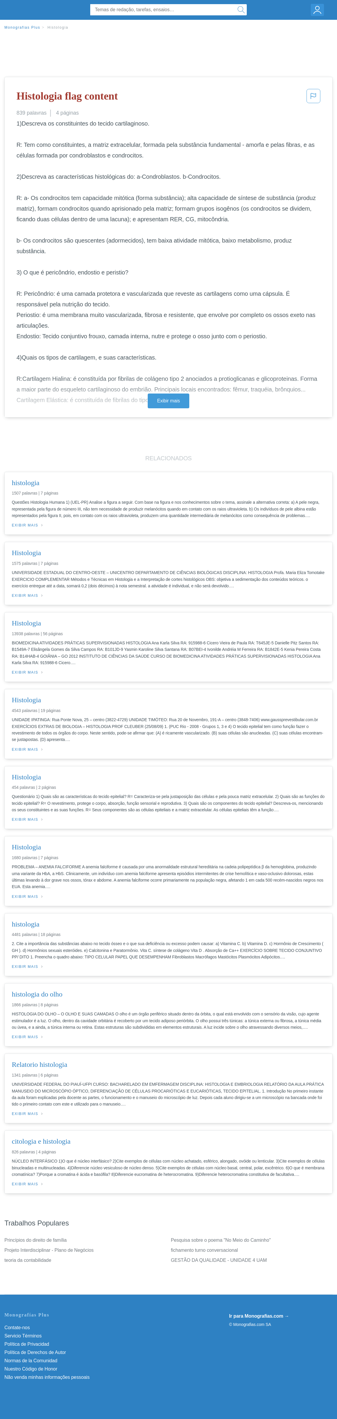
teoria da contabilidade (27, 1260)
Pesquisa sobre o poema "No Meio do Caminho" (221, 1240)
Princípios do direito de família (35, 1240)
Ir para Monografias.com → (259, 1316)
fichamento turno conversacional (204, 1250)
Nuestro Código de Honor (30, 1368)
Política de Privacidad (26, 1344)
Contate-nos (17, 1327)
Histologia (57, 27)
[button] (313, 98)
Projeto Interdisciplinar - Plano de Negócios (48, 1250)
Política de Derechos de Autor (35, 1352)
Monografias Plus (22, 27)
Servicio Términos (23, 1335)
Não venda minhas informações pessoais (47, 1377)
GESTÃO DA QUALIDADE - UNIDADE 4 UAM (219, 1260)
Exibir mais (168, 400)
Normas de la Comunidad (30, 1360)
